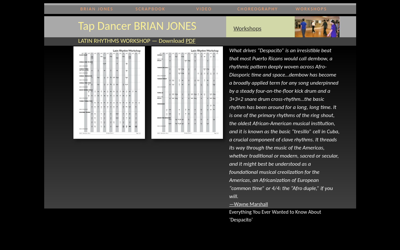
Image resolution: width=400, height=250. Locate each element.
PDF (190, 40)
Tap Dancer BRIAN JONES (137, 26)
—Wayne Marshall (248, 204)
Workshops (248, 28)
